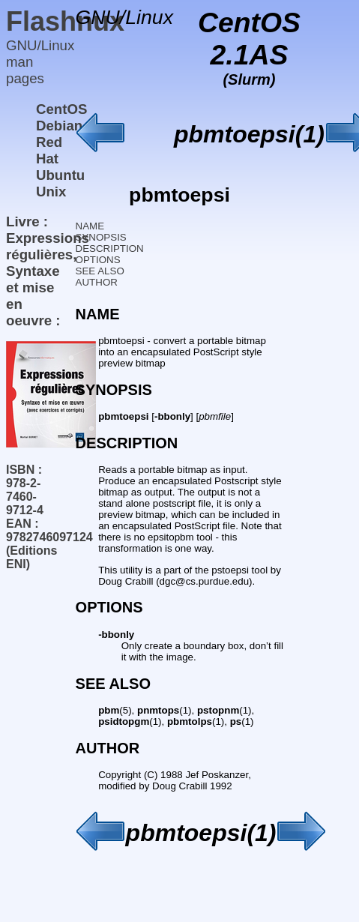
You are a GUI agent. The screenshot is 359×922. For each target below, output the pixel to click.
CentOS (61, 109)
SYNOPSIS (101, 237)
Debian (59, 125)
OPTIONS (98, 259)
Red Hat (49, 150)
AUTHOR (97, 282)
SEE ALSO (100, 271)
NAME (90, 226)
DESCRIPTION (110, 248)
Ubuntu (60, 175)
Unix (51, 191)
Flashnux (65, 21)
